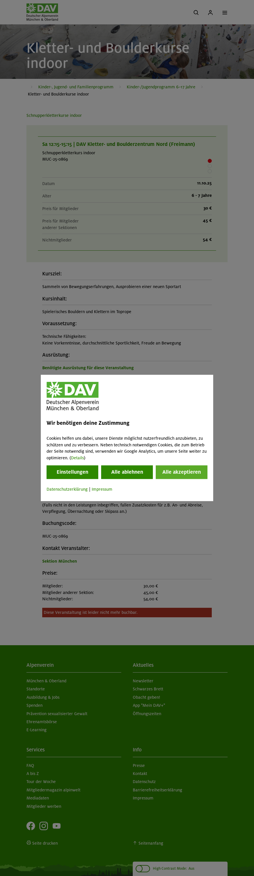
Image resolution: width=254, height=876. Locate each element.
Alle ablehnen (127, 472)
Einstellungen (72, 472)
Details (77, 457)
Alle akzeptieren (181, 472)
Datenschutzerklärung (67, 489)
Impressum (102, 489)
